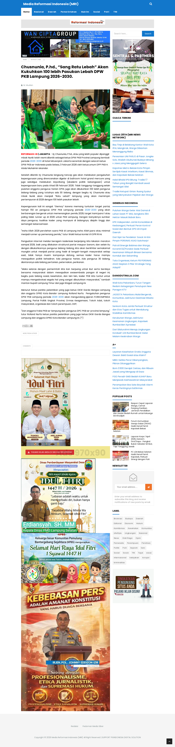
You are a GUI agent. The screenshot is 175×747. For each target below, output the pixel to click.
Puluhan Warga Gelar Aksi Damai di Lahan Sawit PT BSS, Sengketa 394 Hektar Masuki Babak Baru (131, 214)
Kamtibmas (119, 528)
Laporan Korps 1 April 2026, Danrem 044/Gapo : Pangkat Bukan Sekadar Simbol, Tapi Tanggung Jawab (132, 441)
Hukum (139, 523)
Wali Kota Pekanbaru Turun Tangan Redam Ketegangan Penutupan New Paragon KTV (132, 286)
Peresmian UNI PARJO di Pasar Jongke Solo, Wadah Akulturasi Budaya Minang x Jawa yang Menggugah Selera (133, 160)
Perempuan (133, 543)
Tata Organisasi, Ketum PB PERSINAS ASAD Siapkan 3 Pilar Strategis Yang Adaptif (132, 264)
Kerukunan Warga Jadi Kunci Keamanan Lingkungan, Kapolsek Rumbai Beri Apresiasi (130, 321)
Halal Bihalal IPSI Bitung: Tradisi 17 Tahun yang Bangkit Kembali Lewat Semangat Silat (131, 183)
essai (149, 552)
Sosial (117, 552)
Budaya (129, 518)
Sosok (126, 552)
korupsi (146, 557)
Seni (143, 547)
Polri (125, 547)
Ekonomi (129, 523)
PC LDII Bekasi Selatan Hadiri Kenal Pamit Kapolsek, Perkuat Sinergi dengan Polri (141, 455)
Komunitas (147, 528)
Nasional (143, 533)
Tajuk (140, 552)
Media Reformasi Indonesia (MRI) (67, 737)
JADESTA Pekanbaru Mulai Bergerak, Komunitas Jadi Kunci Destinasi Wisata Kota (133, 298)
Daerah (139, 518)
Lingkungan (130, 533)
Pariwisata (119, 543)
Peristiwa (146, 543)
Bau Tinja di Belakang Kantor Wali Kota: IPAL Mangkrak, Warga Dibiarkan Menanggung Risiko (133, 148)
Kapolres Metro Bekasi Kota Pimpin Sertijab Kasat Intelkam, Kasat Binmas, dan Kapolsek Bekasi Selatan (133, 171)
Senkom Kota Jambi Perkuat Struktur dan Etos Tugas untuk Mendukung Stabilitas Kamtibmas (133, 309)
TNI (133, 552)
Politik (116, 547)
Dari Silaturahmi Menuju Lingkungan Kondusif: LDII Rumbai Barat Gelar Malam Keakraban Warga (131, 333)
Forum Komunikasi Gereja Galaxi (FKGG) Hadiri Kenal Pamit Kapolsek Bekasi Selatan (132, 426)
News (116, 538)
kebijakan (134, 557)
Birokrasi (118, 518)
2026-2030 (36, 161)
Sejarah (134, 547)
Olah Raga (127, 538)
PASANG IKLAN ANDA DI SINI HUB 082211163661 (51, 452)
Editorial (118, 523)
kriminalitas (119, 562)
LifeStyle (118, 533)
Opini (138, 538)
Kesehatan (133, 528)
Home (25, 59)
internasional (120, 557)
